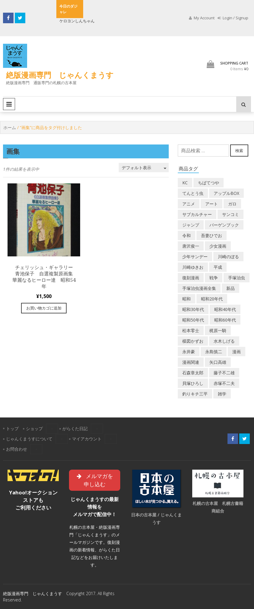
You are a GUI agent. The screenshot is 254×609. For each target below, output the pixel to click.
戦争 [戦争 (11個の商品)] (213, 278)
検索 (239, 150)
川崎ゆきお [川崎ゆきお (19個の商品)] (192, 267)
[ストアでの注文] (144, 167)
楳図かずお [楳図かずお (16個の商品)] (192, 341)
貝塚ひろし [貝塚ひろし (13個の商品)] (192, 383)
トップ (12, 428)
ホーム (9, 127)
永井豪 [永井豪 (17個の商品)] (188, 351)
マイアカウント (87, 439)
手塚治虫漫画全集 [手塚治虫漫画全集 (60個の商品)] (199, 288)
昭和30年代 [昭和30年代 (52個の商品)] (193, 309)
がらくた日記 (75, 428)
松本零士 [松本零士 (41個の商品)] (190, 330)
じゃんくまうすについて (29, 439)
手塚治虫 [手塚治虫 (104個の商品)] (236, 278)
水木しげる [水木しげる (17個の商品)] (224, 341)
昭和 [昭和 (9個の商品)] (186, 299)
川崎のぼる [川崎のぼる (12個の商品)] (228, 256)
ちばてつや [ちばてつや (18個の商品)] (208, 183)
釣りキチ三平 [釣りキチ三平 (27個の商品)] (195, 394)
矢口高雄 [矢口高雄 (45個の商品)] (217, 362)
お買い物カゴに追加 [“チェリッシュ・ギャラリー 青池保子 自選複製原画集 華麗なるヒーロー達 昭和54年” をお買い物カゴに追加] (43, 308)
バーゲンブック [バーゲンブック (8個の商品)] (224, 225)
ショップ (34, 428)
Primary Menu (9, 104)
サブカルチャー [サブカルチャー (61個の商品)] (197, 214)
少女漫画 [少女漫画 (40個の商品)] (217, 246)
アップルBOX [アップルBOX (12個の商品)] (226, 193)
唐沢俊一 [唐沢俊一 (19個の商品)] (190, 246)
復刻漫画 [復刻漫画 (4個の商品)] (190, 278)
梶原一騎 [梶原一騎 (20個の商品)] (217, 330)
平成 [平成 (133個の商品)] (218, 267)
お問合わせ (16, 449)
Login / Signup (233, 18)
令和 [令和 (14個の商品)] (186, 235)
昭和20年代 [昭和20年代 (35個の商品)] (212, 299)
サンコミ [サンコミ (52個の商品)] (230, 214)
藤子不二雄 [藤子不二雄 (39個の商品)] (224, 373)
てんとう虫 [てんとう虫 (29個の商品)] (192, 193)
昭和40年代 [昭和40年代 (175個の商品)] (225, 309)
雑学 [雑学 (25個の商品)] (222, 394)
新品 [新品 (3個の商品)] (230, 288)
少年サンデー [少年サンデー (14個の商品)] (195, 256)
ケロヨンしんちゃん (77, 21)
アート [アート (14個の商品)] (211, 204)
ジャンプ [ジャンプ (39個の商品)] (190, 225)
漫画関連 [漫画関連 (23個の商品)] (190, 362)
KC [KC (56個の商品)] (185, 183)
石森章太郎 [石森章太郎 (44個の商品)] (192, 373)
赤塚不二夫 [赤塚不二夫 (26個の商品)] (224, 383)
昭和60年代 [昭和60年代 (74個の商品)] (225, 320)
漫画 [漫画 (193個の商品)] (236, 351)
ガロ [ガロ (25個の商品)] (232, 204)
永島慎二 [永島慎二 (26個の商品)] (213, 351)
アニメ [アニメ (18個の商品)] (188, 204)
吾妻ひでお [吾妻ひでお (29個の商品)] (211, 235)
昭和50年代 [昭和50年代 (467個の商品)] (193, 320)
